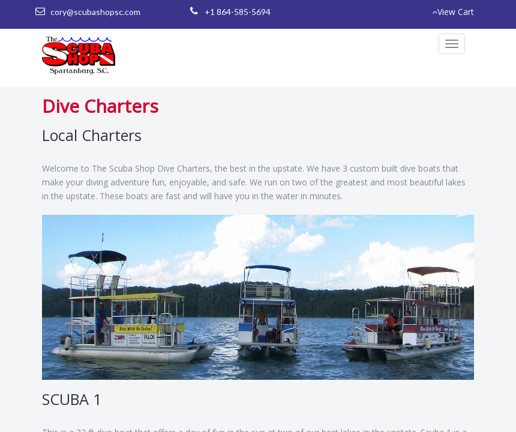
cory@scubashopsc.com (95, 12)
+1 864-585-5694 (238, 12)
